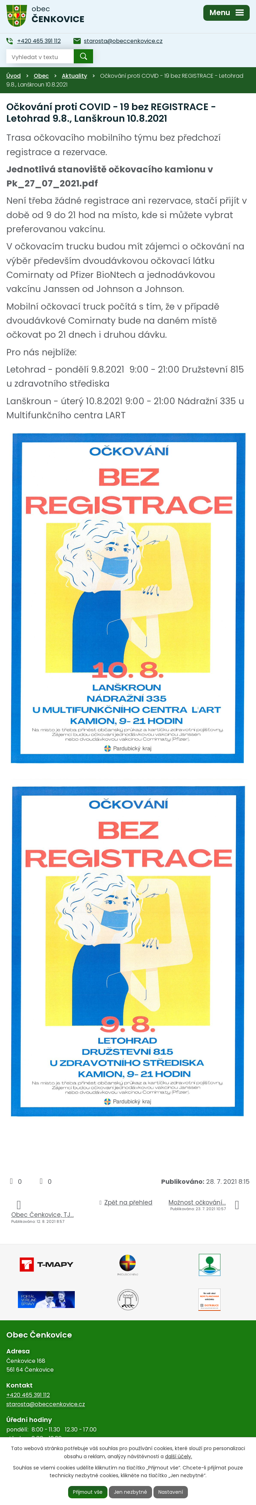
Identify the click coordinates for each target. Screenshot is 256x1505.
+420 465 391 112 (28, 1395)
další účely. (178, 1456)
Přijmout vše (88, 1492)
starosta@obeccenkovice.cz (45, 1404)
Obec (41, 76)
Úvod (13, 76)
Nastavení (171, 1492)
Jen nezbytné (130, 1492)
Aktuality (74, 76)
